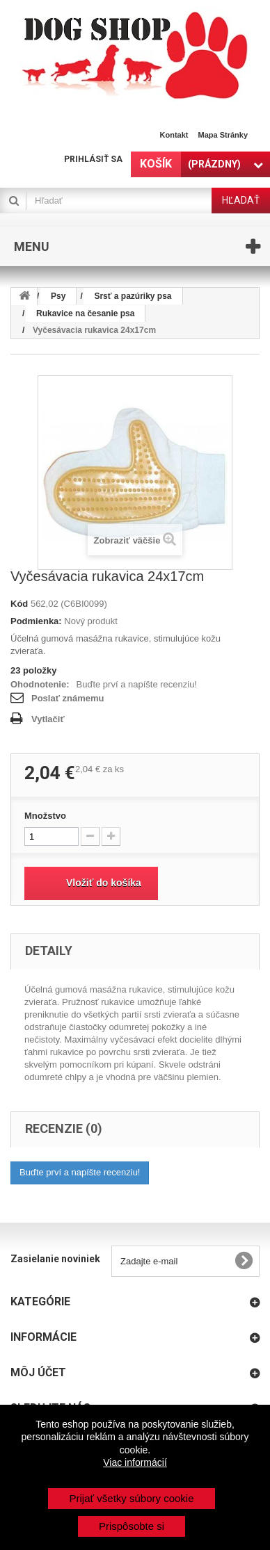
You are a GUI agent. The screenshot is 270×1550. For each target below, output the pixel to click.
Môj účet (38, 1372)
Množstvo (45, 815)
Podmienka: (36, 621)
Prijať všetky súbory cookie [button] (131, 1498)
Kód (19, 603)
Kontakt (174, 135)
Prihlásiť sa (93, 159)
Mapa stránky (223, 135)
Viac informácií (135, 1462)
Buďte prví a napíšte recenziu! (137, 684)
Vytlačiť (48, 719)
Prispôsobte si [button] (131, 1526)
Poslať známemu (67, 698)
